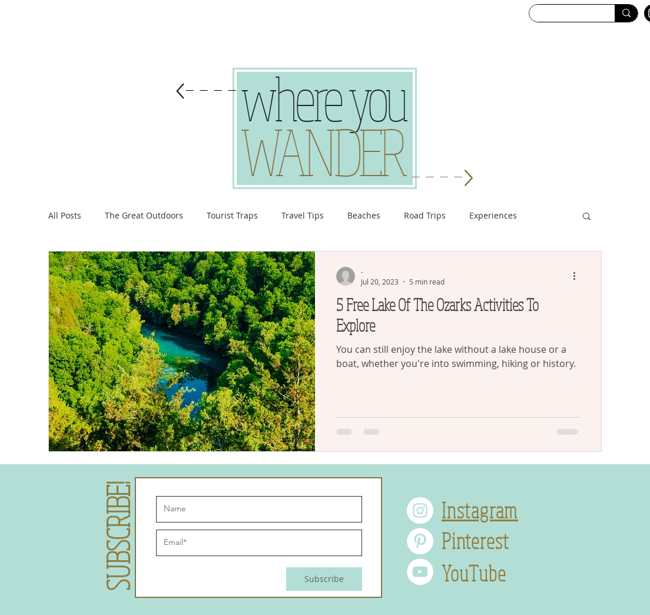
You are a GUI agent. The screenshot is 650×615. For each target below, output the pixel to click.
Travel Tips (302, 215)
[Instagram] (420, 510)
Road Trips (425, 215)
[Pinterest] (420, 541)
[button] (586, 217)
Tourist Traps (232, 215)
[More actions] (578, 276)
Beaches (363, 215)
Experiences (493, 215)
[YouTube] (420, 571)
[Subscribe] (324, 579)
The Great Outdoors (144, 215)
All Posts (64, 215)
